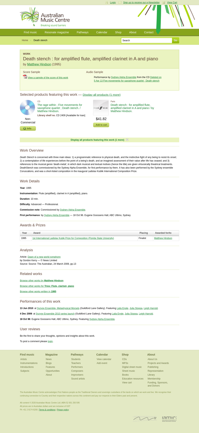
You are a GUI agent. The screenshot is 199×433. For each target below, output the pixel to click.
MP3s (125, 363)
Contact (148, 32)
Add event (102, 363)
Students (75, 359)
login (50, 341)
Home (25, 40)
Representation (155, 371)
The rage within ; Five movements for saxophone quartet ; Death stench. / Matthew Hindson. (59, 108)
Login (113, 2)
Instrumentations (29, 363)
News (48, 359)
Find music (30, 32)
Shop (118, 32)
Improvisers (77, 374)
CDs (124, 359)
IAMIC (169, 418)
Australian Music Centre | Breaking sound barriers (45, 17)
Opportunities (52, 371)
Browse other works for (47, 286)
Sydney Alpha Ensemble (123, 77)
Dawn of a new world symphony (44, 257)
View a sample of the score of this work (48, 77)
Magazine (51, 354)
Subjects (24, 371)
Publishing (153, 367)
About (132, 32)
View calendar (104, 359)
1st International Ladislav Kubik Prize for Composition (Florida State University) (73, 238)
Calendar (101, 32)
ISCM (145, 418)
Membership (154, 378)
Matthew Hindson (39, 64)
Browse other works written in (38, 291)
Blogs (48, 363)
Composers (77, 371)
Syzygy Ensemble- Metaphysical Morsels (58, 308)
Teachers (76, 363)
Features (50, 367)
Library (151, 374)
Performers (77, 367)
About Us (152, 359)
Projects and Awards (158, 363)
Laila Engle (122, 308)
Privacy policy (63, 410)
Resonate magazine (57, 32)
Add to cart (101, 125)
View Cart (172, 2)
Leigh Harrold (151, 308)
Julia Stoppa (136, 308)
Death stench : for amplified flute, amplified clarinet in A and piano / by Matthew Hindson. (132, 108)
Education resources (132, 378)
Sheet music (128, 371)
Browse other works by (41, 280)
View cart (127, 382)
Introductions (27, 367)
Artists (23, 359)
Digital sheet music (132, 367)
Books (125, 374)
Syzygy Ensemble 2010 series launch (55, 313)
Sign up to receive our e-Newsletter (141, 2)
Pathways (83, 32)
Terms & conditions (47, 410)
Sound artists (78, 378)
